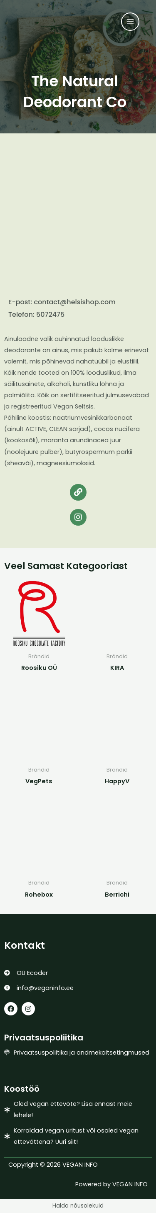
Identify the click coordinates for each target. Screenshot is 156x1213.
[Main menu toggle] (130, 22)
